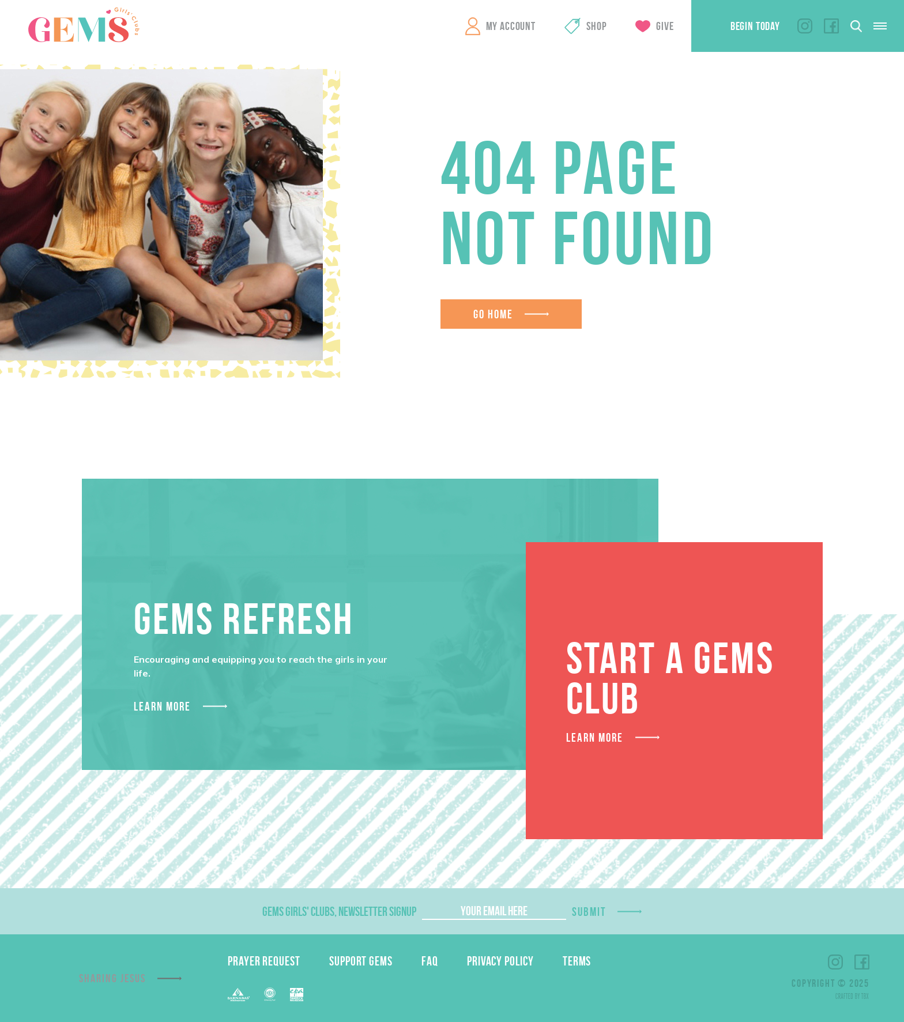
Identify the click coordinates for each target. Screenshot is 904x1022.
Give (664, 26)
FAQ (429, 961)
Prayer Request (264, 961)
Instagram (804, 25)
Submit (589, 911)
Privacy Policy (500, 961)
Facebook (831, 25)
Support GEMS (361, 961)
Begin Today (755, 26)
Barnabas (239, 994)
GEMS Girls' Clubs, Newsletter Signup (339, 911)
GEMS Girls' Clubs (83, 24)
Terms (577, 961)
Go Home (493, 314)
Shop (596, 26)
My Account (511, 26)
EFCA (270, 994)
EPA (296, 994)
